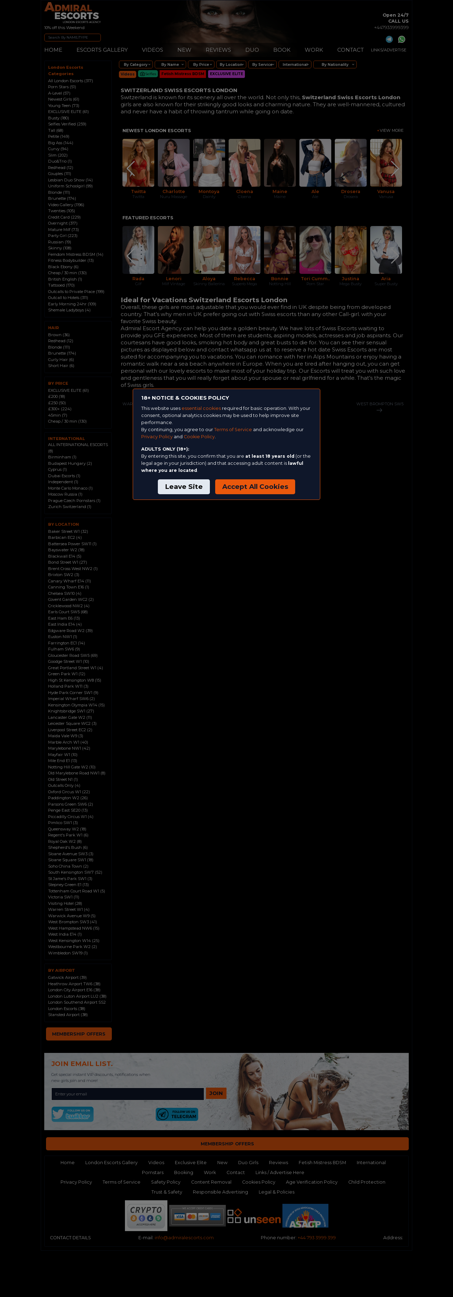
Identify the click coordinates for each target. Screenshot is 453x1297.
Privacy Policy (157, 436)
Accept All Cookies (255, 487)
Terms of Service (233, 429)
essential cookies (201, 408)
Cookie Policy (199, 436)
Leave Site (184, 487)
